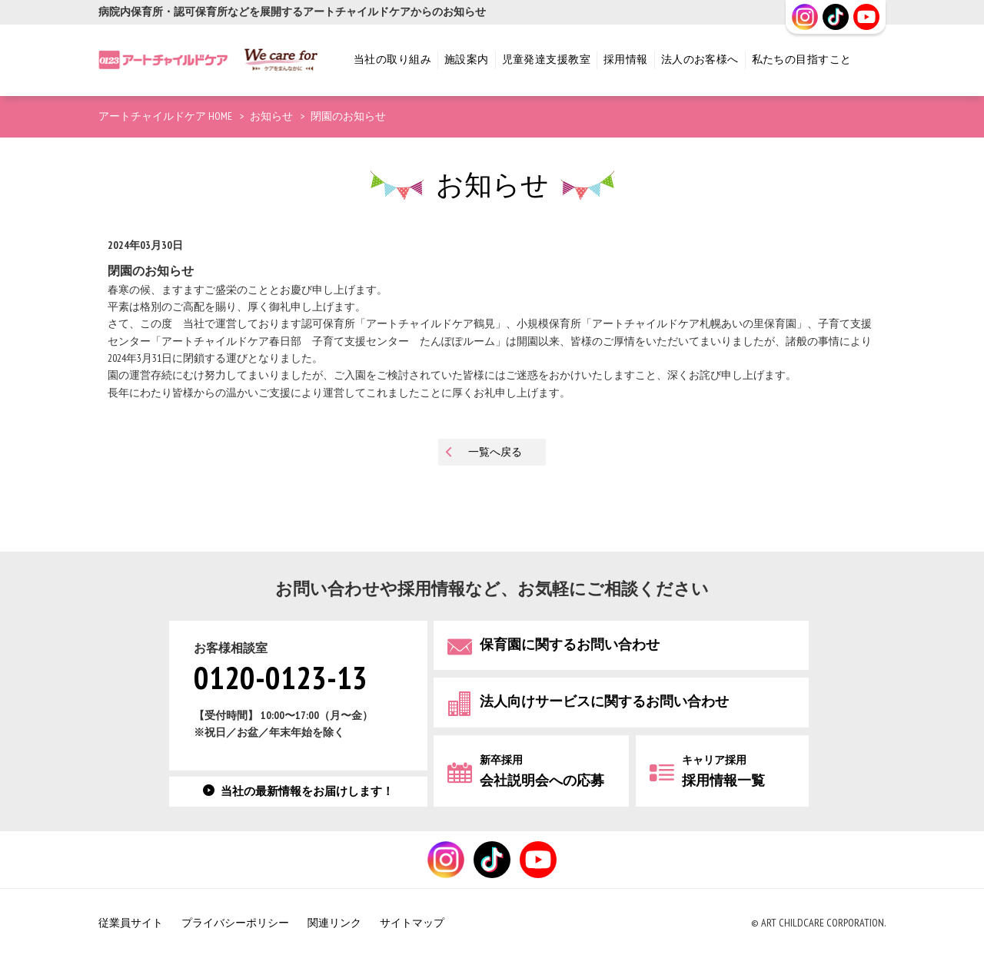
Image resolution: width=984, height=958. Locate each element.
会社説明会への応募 (542, 771)
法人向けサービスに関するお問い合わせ (604, 701)
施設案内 (466, 59)
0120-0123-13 (280, 678)
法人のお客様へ (700, 59)
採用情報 (625, 59)
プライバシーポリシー (235, 923)
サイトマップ (412, 923)
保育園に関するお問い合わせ (570, 644)
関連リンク (334, 923)
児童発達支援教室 (546, 59)
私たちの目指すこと (802, 59)
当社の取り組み (392, 59)
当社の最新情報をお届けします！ (307, 791)
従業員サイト (130, 923)
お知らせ (271, 116)
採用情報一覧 (723, 771)
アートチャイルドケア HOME (165, 116)
